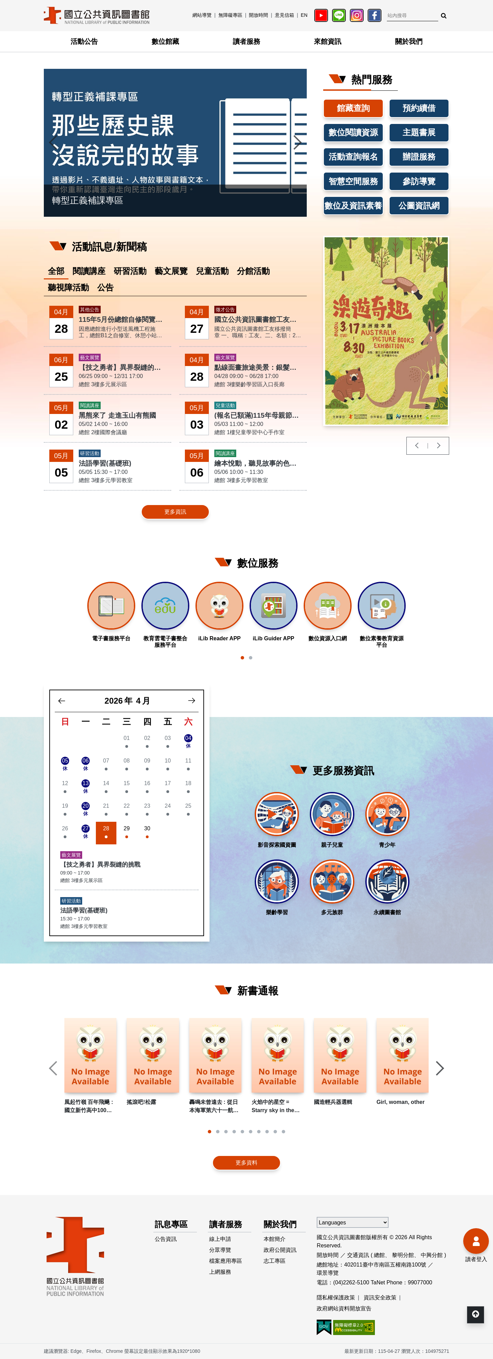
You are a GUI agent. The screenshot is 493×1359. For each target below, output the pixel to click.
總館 (379, 1255)
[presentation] (54, 143)
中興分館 (432, 1255)
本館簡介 (275, 1239)
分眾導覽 (220, 1250)
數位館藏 (165, 41)
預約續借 (419, 108)
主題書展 (419, 132)
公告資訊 (166, 1239)
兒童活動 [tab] (212, 271)
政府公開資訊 (280, 1250)
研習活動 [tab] (130, 271)
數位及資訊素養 (353, 205)
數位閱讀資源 (353, 132)
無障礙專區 (230, 15)
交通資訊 (358, 1255)
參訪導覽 (419, 181)
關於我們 (408, 41)
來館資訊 (327, 41)
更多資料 (246, 1163)
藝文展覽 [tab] (171, 271)
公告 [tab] (105, 287)
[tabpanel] (175, 413)
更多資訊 (175, 512)
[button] (242, 657)
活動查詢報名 (353, 156)
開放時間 (258, 15)
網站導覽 (202, 15)
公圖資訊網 (419, 205)
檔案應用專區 (225, 1261)
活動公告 (84, 41)
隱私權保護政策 (336, 1297)
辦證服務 (419, 156)
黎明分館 (403, 1255)
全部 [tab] (56, 271)
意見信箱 (284, 15)
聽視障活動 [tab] (68, 287)
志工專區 (275, 1261)
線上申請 (220, 1239)
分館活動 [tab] (253, 271)
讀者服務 (246, 41)
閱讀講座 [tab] (89, 271)
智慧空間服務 (353, 181)
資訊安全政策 (380, 1297)
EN (304, 15)
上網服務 (220, 1272)
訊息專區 (171, 1224)
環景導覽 (328, 1273)
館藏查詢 (353, 108)
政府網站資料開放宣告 (344, 1308)
